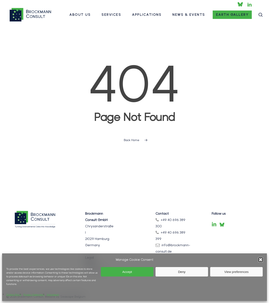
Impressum (53, 294)
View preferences (236, 272)
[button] (260, 260)
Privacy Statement (34, 294)
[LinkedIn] (214, 224)
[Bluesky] (222, 224)
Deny (181, 272)
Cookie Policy (13, 294)
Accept (127, 272)
